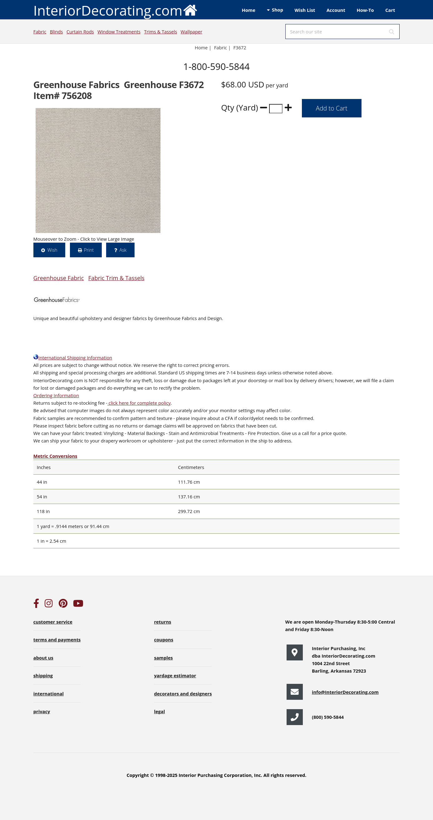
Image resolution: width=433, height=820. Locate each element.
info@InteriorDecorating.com (345, 692)
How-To (365, 10)
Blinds (56, 31)
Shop (277, 10)
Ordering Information (56, 395)
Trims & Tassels (160, 31)
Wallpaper (191, 31)
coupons (163, 639)
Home (248, 10)
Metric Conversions (55, 456)
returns (162, 622)
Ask (122, 250)
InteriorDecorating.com (115, 10)
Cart (390, 10)
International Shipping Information (72, 357)
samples (163, 658)
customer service (52, 622)
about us (43, 658)
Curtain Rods (80, 31)
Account (336, 10)
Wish (52, 250)
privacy (41, 711)
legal (159, 711)
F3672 (241, 47)
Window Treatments (118, 31)
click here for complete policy (139, 403)
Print (89, 250)
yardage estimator (175, 675)
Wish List (305, 10)
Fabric (39, 31)
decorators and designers (183, 693)
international (48, 693)
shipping (43, 675)
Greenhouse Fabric (58, 278)
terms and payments (57, 639)
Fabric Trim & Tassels (116, 278)
